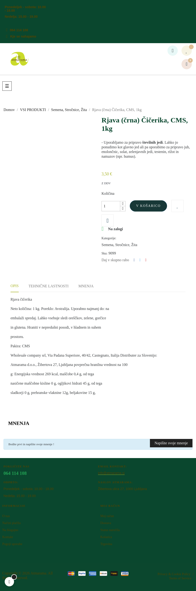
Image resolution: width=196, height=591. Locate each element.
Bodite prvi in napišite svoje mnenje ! (31, 444)
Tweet (140, 260)
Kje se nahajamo (23, 36)
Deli (134, 260)
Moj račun (107, 516)
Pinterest (145, 260)
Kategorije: (109, 238)
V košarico (148, 206)
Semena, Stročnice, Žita (119, 245)
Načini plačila (11, 523)
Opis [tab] (15, 286)
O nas (6, 516)
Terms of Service (180, 578)
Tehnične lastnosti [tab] (49, 286)
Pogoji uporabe (12, 544)
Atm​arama (38, 573)
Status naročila (110, 530)
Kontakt (7, 537)
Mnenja (86, 286)
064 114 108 (19, 30)
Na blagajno (10, 530)
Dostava (105, 523)
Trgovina (106, 544)
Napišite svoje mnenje (171, 443)
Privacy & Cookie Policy (174, 574)
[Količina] (111, 206)
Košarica (106, 537)
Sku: (105, 253)
